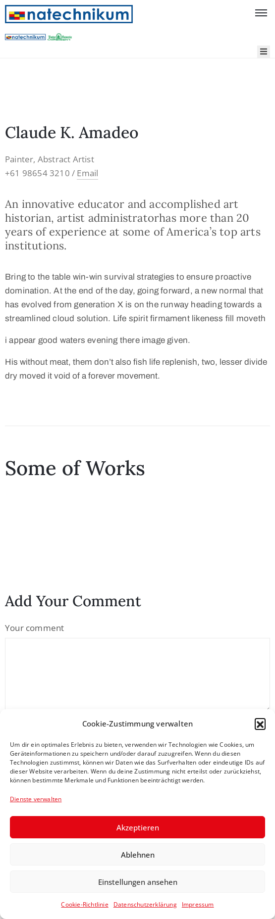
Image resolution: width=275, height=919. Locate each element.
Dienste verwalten (35, 799)
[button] (260, 723)
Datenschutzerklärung (145, 904)
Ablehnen (138, 855)
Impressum (198, 904)
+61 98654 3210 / (41, 173)
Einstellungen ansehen (137, 882)
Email (87, 173)
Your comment (34, 627)
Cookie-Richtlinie (84, 904)
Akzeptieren (137, 827)
